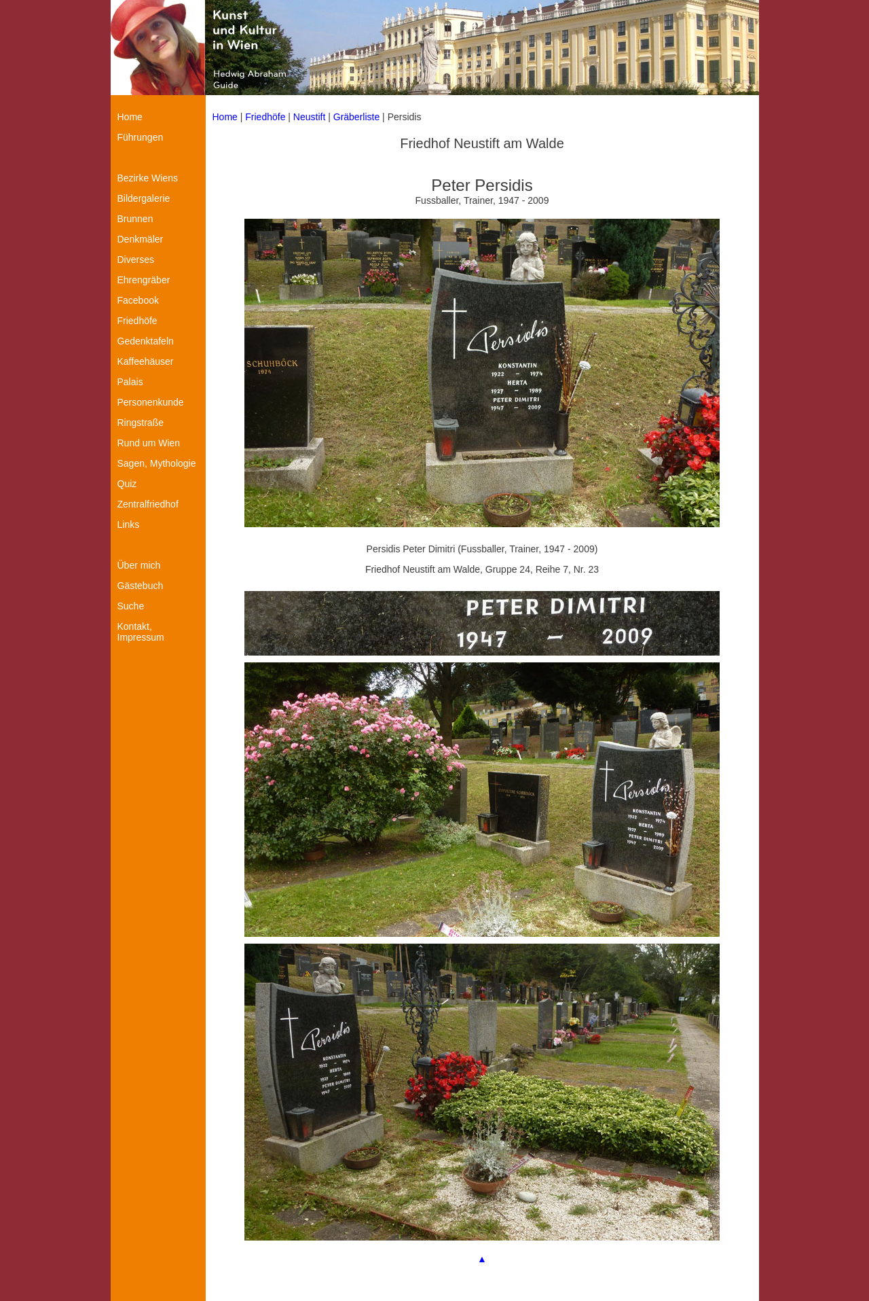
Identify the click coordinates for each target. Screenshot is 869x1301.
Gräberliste (357, 116)
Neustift (309, 116)
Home (225, 116)
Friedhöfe (265, 116)
